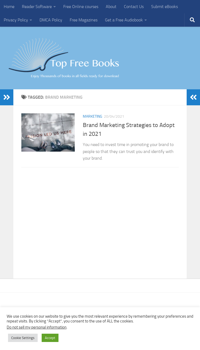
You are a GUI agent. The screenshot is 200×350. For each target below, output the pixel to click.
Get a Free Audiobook (124, 19)
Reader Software (37, 6)
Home (9, 6)
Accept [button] (50, 338)
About (111, 6)
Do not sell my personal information (36, 327)
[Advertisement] (100, 220)
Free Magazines (83, 19)
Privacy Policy (16, 19)
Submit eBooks (164, 6)
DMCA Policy (51, 19)
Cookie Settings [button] (22, 338)
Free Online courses (80, 6)
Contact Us (134, 6)
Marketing (92, 116)
